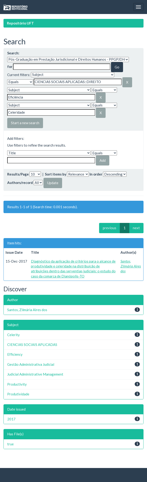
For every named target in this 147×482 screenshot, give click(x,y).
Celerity (13, 335)
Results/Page (18, 174)
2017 (11, 419)
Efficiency (15, 354)
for (9, 66)
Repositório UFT (20, 23)
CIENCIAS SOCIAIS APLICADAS (32, 344)
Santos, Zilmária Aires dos (130, 266)
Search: (13, 53)
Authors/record (20, 182)
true (10, 444)
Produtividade (18, 394)
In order (96, 174)
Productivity (17, 384)
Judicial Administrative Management (35, 374)
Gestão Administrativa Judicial (30, 364)
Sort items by (55, 174)
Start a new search (25, 123)
